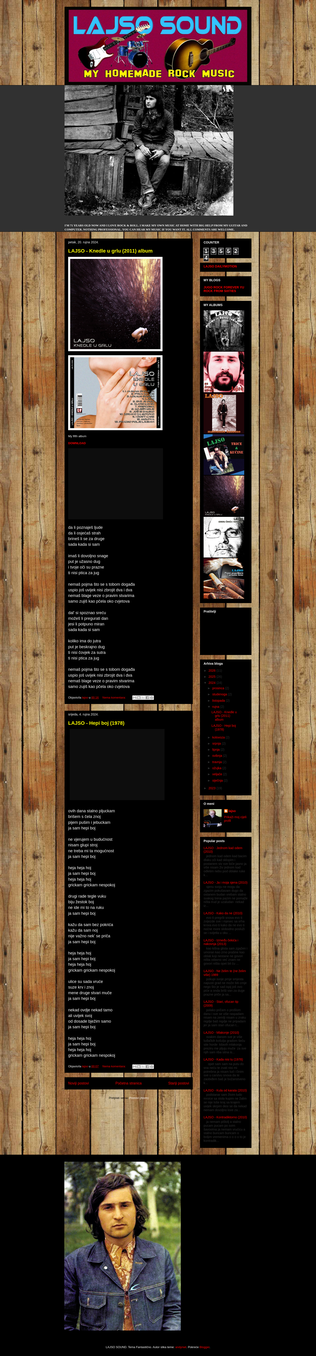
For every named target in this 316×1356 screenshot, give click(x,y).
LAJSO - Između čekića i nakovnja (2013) (221, 942)
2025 (212, 676)
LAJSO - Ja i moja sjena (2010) (226, 882)
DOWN (72, 443)
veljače (217, 774)
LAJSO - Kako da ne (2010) (223, 913)
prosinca (218, 688)
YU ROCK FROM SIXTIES (224, 289)
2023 (212, 788)
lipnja (216, 749)
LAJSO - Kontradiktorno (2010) (225, 1117)
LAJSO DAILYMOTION (220, 266)
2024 (212, 683)
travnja (217, 762)
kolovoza (218, 737)
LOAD (81, 443)
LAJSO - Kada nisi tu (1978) (223, 1059)
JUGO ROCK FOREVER (221, 287)
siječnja (218, 780)
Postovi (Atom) (139, 1098)
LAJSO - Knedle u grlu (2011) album (110, 251)
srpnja (217, 743)
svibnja (217, 755)
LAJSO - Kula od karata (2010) (225, 1090)
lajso (232, 811)
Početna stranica (128, 1083)
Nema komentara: (114, 697)
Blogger (204, 1347)
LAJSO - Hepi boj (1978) (96, 723)
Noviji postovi (78, 1083)
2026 (212, 670)
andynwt (180, 1347)
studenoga (220, 694)
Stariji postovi (178, 1083)
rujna (216, 706)
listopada (219, 700)
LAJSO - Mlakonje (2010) (221, 1032)
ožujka (217, 768)
